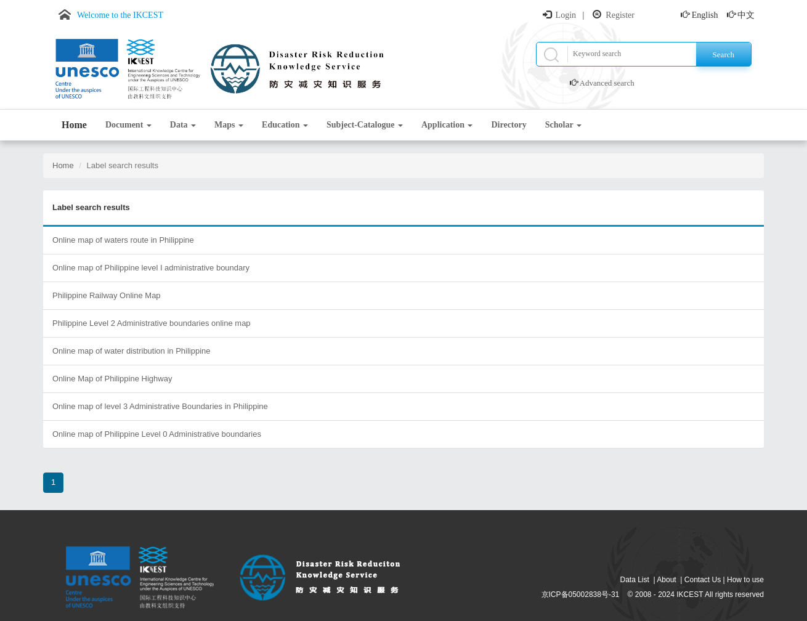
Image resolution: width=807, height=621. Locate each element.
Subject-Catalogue (364, 124)
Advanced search (607, 82)
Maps (228, 124)
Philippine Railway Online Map (106, 295)
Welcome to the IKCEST (120, 15)
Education (285, 124)
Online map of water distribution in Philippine (131, 350)
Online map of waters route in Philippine (123, 240)
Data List (634, 579)
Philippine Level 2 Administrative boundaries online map (151, 323)
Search (723, 54)
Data (183, 124)
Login (566, 15)
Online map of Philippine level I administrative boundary (150, 267)
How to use (745, 579)
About (666, 579)
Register (620, 15)
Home (74, 125)
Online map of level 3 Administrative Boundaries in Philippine (160, 406)
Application (447, 124)
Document (128, 124)
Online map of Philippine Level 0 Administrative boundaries (156, 434)
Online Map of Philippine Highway (112, 378)
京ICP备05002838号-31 (580, 594)
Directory (508, 124)
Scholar (563, 124)
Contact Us (702, 579)
